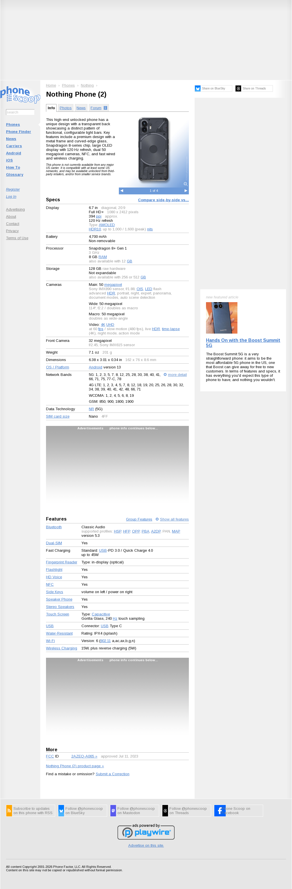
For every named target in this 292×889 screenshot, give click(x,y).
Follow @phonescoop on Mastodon (136, 810)
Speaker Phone (59, 599)
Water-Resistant (59, 633)
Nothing (87, 85)
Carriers (14, 146)
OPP (136, 531)
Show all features (174, 519)
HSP (117, 531)
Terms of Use (17, 238)
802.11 (105, 641)
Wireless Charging (61, 648)
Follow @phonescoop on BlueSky (84, 810)
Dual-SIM (54, 543)
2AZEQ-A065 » (84, 756)
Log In (11, 196)
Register (13, 189)
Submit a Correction (112, 774)
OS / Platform (57, 367)
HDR (111, 293)
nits (150, 229)
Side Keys (54, 592)
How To (13, 167)
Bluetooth (54, 527)
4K (103, 324)
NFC (50, 584)
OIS (140, 289)
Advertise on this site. (146, 845)
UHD (110, 324)
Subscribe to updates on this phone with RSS (33, 810)
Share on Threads (254, 88)
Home (51, 85)
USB (103, 550)
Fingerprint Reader (61, 562)
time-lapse (171, 329)
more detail (177, 374)
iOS (9, 160)
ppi (98, 216)
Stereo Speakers (60, 607)
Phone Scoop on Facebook (235, 810)
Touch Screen (57, 614)
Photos (66, 108)
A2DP (156, 531)
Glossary (14, 174)
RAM (103, 257)
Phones (13, 124)
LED (148, 289)
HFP (126, 531)
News (11, 139)
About (11, 216)
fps (100, 329)
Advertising (15, 209)
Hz (115, 618)
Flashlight (54, 569)
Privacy (12, 231)
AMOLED (107, 225)
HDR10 (95, 229)
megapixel (113, 284)
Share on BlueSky (213, 88)
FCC (50, 756)
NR (91, 409)
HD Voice (54, 577)
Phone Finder (18, 131)
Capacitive (101, 614)
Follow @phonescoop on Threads (188, 810)
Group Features (139, 519)
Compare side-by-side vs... (163, 200)
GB (129, 261)
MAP (176, 531)
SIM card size (57, 416)
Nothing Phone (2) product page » (75, 766)
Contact (12, 224)
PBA (145, 531)
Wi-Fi (50, 641)
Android (13, 153)
